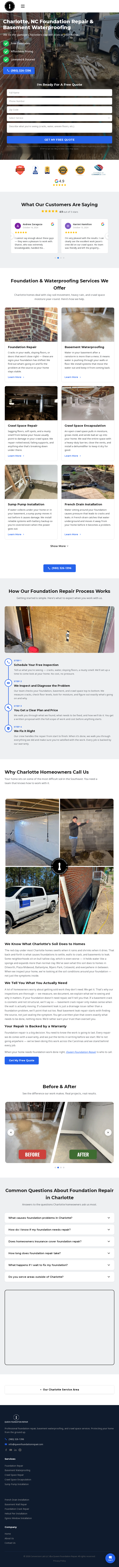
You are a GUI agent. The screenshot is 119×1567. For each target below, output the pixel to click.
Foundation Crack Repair (17, 1508)
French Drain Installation (17, 1499)
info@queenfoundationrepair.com (26, 1444)
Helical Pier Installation (16, 1513)
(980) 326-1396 (59, 568)
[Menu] (22, 6)
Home (8, 1533)
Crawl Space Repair (14, 1474)
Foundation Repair (14, 1465)
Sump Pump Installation (17, 1484)
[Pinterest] (20, 1451)
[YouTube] (10, 1451)
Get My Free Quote (59, 139)
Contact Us (10, 1542)
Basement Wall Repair (16, 1504)
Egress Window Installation (18, 1518)
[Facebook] (6, 1451)
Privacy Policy (59, 1560)
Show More (59, 546)
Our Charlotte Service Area (59, 1389)
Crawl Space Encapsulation (18, 1479)
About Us (9, 1538)
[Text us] (110, 1558)
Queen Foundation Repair (81, 1052)
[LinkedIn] (15, 1451)
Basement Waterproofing (17, 1470)
